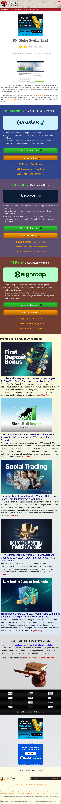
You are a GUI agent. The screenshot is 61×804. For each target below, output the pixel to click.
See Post (56, 801)
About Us (16, 784)
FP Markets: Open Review (31, 172)
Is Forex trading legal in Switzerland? (27, 654)
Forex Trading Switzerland (13, 99)
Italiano (34, 771)
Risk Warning (32, 784)
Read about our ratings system (30, 56)
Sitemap (45, 784)
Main (12, 9)
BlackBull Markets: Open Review (31, 250)
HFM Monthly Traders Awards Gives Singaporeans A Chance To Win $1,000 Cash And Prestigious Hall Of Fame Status (28, 558)
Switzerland (5, 9)
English (18, 9)
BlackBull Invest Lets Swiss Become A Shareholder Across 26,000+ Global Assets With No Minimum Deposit (28, 437)
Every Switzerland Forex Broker (31, 182)
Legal (37, 784)
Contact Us (21, 784)
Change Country (56, 778)
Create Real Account (38, 151)
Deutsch (20, 771)
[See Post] (45, 395)
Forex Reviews (28, 9)
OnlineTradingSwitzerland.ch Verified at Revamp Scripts (20, 797)
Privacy (26, 784)
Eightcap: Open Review (31, 327)
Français (27, 771)
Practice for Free (38, 156)
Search (40, 784)
